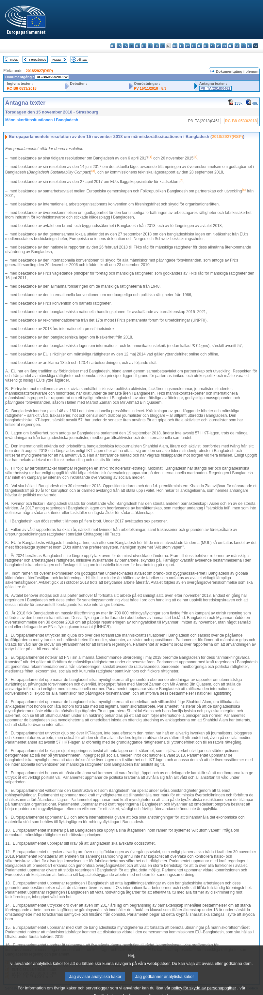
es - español (119, 45)
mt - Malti (206, 45)
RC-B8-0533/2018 (22, 88)
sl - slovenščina (243, 45)
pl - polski (218, 45)
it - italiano (181, 45)
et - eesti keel (143, 45)
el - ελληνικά (150, 45)
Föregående (37, 59)
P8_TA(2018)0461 (215, 88)
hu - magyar (199, 45)
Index (14, 59)
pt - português (224, 45)
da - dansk (131, 45)
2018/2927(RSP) (39, 71)
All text (82, 59)
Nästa (57, 59)
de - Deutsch (137, 45)
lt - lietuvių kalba (193, 45)
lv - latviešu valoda (187, 45)
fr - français (162, 45)
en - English (156, 45)
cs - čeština (125, 45)
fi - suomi (249, 45)
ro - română (230, 45)
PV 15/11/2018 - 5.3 (150, 88)
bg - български (112, 45)
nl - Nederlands (212, 45)
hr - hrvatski (175, 45)
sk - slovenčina (237, 45)
